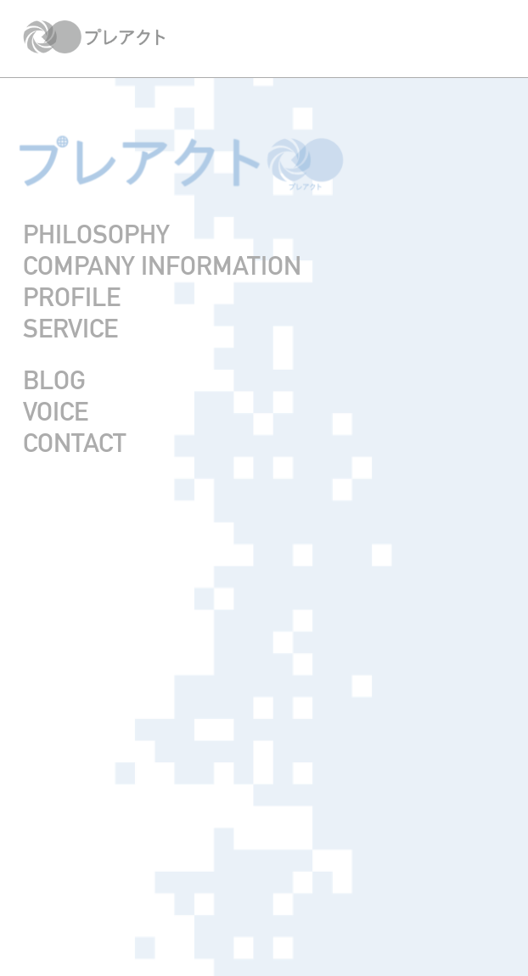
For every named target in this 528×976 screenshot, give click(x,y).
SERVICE (70, 328)
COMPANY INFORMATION (162, 266)
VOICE (55, 412)
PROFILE (72, 297)
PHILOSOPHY (96, 234)
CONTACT (74, 443)
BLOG (54, 380)
